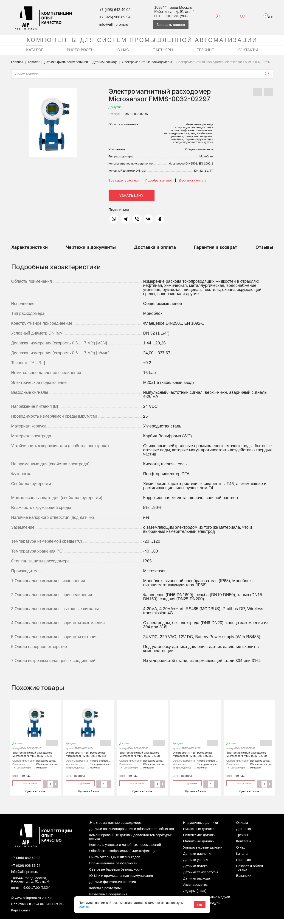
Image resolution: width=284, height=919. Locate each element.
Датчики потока (195, 866)
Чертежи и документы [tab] (91, 247)
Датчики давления (197, 854)
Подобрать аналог (158, 180)
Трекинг (242, 835)
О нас (240, 847)
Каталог (34, 62)
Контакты (243, 841)
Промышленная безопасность (113, 863)
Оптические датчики (199, 835)
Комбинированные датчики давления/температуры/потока (130, 837)
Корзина (266, 17)
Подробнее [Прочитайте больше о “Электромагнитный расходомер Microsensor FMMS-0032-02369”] (241, 783)
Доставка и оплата (192, 180)
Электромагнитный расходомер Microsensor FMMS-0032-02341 (89, 731)
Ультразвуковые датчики (202, 847)
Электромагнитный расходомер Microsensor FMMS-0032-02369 (249, 731)
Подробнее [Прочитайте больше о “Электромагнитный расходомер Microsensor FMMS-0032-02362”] (187, 783)
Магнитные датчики (198, 841)
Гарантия (243, 860)
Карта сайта (21, 910)
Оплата (242, 823)
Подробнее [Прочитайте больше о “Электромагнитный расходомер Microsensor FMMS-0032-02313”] (27, 783)
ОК (199, 905)
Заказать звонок (171, 24)
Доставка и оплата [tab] (155, 247)
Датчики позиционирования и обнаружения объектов (131, 829)
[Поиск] (267, 73)
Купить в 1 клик (35, 791)
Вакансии (243, 876)
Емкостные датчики (198, 829)
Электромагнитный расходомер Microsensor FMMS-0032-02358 (142, 731)
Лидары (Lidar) (195, 891)
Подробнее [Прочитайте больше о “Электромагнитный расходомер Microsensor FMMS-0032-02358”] (134, 783)
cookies (84, 906)
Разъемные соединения (108, 894)
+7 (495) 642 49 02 (114, 10)
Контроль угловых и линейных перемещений (125, 845)
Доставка (243, 829)
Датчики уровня (195, 860)
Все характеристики (124, 180)
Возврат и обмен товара (249, 868)
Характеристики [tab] (29, 247)
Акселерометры (195, 885)
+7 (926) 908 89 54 (114, 17)
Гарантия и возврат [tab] (215, 247)
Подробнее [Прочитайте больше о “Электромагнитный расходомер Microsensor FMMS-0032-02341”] (80, 783)
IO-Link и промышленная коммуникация (121, 876)
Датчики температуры (200, 872)
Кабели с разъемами (105, 888)
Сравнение (239, 17)
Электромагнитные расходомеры (147, 62)
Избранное (215, 17)
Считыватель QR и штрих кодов (114, 857)
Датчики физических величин (66, 62)
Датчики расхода (105, 62)
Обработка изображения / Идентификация (123, 851)
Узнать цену (131, 195)
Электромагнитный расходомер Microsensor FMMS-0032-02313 (35, 731)
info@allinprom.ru (113, 24)
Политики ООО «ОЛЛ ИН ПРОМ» (38, 904)
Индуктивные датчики (200, 823)
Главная (17, 62)
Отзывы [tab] (264, 247)
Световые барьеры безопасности (116, 870)
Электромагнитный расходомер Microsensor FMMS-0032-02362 (196, 731)
